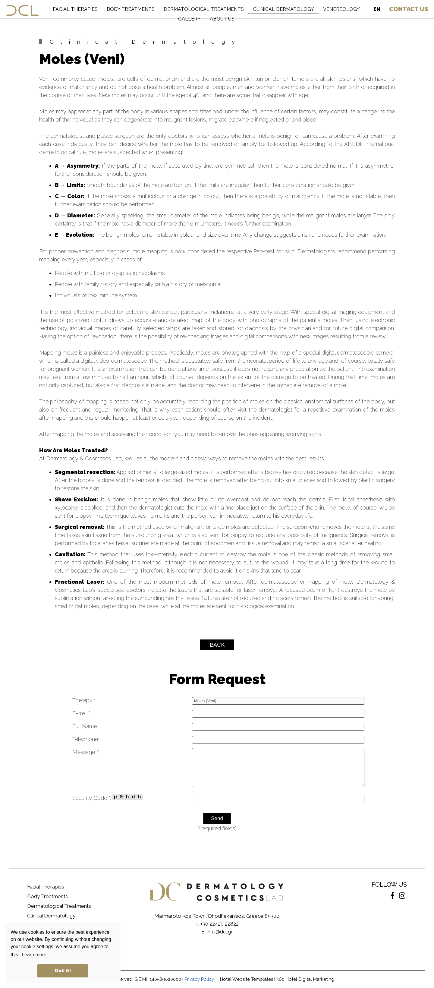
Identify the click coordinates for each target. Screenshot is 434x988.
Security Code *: (107, 797)
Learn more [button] (34, 954)
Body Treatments (47, 896)
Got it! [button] (63, 971)
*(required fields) (217, 828)
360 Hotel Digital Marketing (305, 979)
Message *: (85, 752)
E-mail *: (81, 713)
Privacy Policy (199, 979)
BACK (217, 645)
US (408, 9)
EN (376, 9)
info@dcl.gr (220, 932)
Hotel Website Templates (246, 979)
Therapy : (83, 700)
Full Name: (85, 726)
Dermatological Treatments (59, 906)
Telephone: (85, 739)
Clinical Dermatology (51, 916)
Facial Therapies (45, 887)
